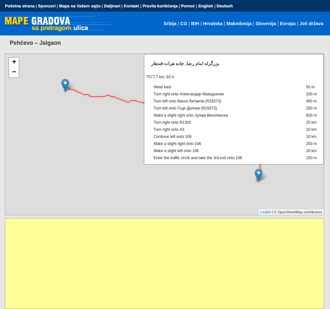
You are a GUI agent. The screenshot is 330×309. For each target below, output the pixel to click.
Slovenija (266, 23)
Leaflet (265, 212)
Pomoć (188, 6)
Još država (311, 23)
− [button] (14, 72)
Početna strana (19, 6)
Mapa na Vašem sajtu (80, 6)
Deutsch (225, 6)
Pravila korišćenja (160, 6)
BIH (195, 23)
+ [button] (14, 62)
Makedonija (239, 23)
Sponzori (47, 6)
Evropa (288, 23)
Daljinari (112, 6)
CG (183, 23)
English (205, 6)
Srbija (169, 23)
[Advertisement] (164, 263)
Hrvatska (213, 23)
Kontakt (131, 6)
